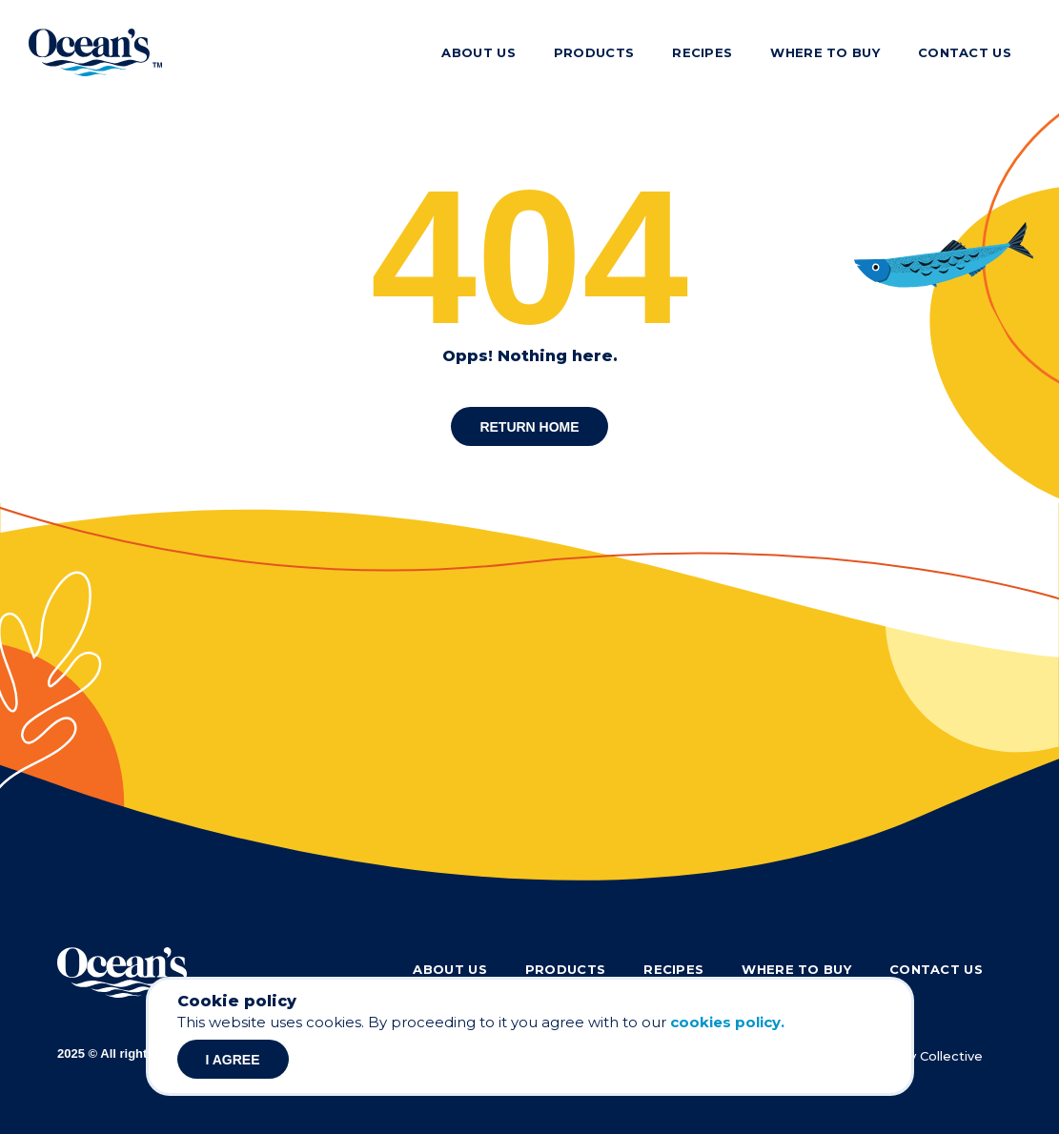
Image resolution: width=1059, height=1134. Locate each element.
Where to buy (825, 52)
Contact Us (964, 52)
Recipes (702, 52)
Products (594, 52)
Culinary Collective (925, 1055)
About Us (478, 52)
